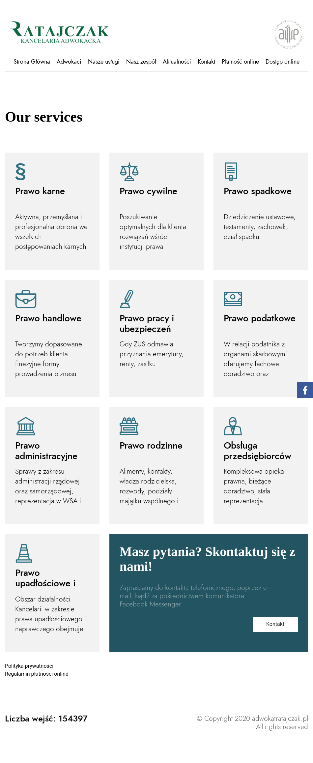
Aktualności (177, 61)
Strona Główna (32, 61)
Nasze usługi (104, 61)
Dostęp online (282, 61)
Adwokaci (69, 61)
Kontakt (206, 61)
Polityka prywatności (29, 666)
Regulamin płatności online (36, 674)
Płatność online (240, 61)
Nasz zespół (141, 61)
